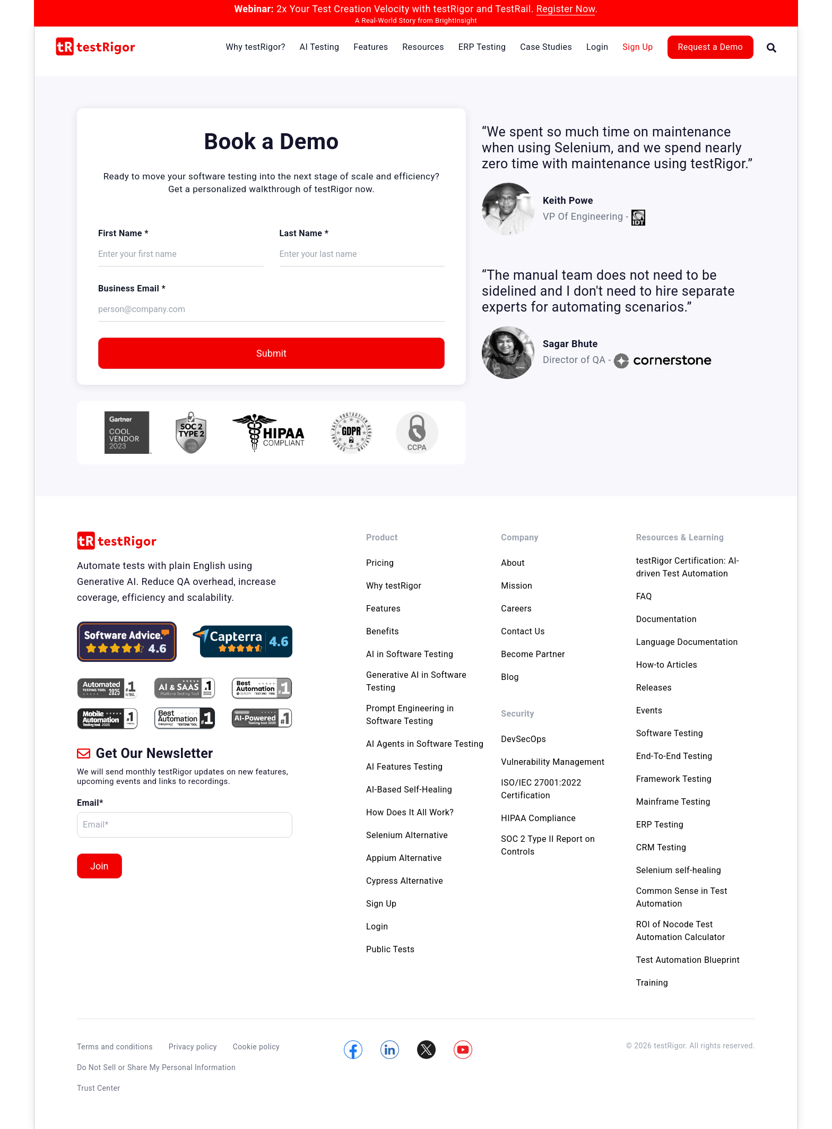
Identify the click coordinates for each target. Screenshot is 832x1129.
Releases (654, 688)
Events (649, 710)
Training (652, 983)
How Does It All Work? (410, 812)
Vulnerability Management (552, 762)
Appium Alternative (404, 858)
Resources (423, 47)
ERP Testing (482, 47)
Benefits (382, 631)
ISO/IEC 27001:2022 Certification (541, 789)
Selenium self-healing (679, 870)
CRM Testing (661, 847)
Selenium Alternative (407, 835)
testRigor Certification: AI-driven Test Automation (687, 567)
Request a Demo (710, 47)
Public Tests (390, 949)
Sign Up (637, 47)
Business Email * (132, 288)
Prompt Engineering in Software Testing (410, 714)
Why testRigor (393, 586)
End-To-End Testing (674, 756)
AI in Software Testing (409, 654)
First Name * (123, 233)
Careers (516, 609)
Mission (516, 586)
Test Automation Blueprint (688, 960)
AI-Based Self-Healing (409, 790)
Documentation (666, 619)
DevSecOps (523, 739)
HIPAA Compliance (538, 818)
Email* (90, 803)
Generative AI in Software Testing (416, 681)
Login (597, 47)
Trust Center (98, 1088)
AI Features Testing (404, 767)
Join (99, 866)
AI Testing (320, 47)
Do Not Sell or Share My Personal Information (156, 1067)
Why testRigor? (255, 47)
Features (370, 47)
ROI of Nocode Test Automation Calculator (680, 930)
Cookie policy (256, 1046)
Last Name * (304, 233)
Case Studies (546, 47)
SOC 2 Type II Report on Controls (548, 845)
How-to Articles (667, 665)
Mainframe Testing (673, 802)
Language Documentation (687, 642)
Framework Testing (674, 779)
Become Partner (533, 654)
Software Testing (669, 733)
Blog (510, 677)
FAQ (644, 596)
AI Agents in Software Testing (424, 744)
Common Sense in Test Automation (681, 897)
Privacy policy (193, 1046)
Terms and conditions (115, 1046)
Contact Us (523, 631)
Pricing (380, 563)
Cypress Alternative (404, 881)
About (513, 563)
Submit (271, 353)
